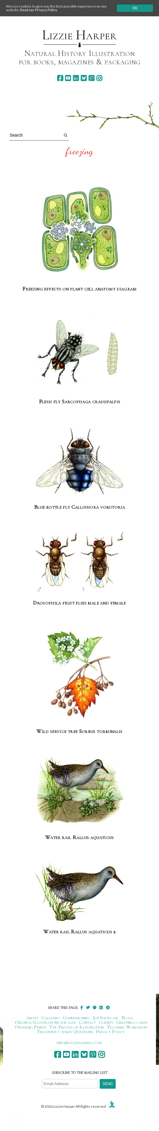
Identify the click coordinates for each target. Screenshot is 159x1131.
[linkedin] (76, 78)
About (32, 1017)
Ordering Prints (31, 1027)
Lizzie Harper (79, 35)
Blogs (127, 1017)
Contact (87, 1022)
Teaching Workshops (127, 1027)
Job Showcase (106, 1017)
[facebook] (60, 78)
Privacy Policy (110, 1031)
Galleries (50, 1017)
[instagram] (99, 78)
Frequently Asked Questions (65, 1031)
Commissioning (76, 1017)
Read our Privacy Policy (38, 10)
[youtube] (68, 78)
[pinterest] (91, 78)
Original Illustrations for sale (45, 1022)
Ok (134, 8)
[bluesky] (83, 78)
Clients (106, 1022)
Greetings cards (132, 1022)
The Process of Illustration (76, 1027)
